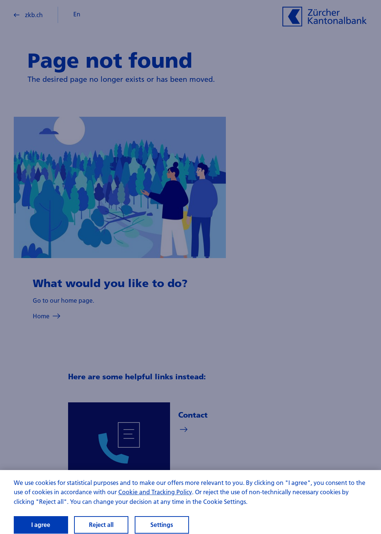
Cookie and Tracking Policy (155, 495)
